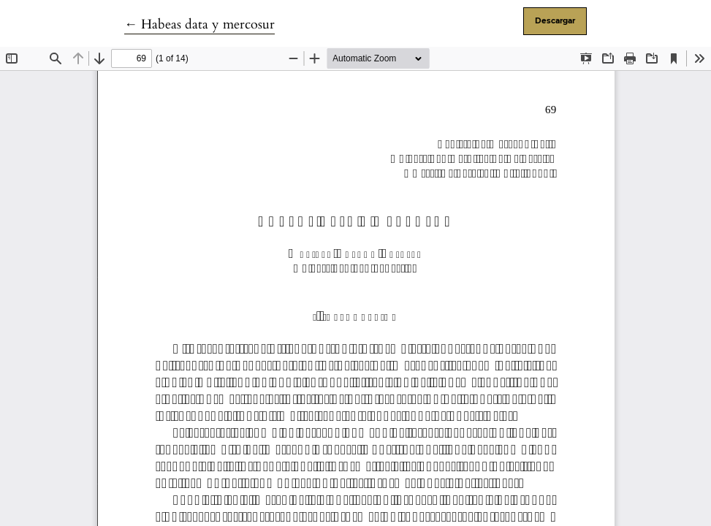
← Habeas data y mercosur (199, 24)
